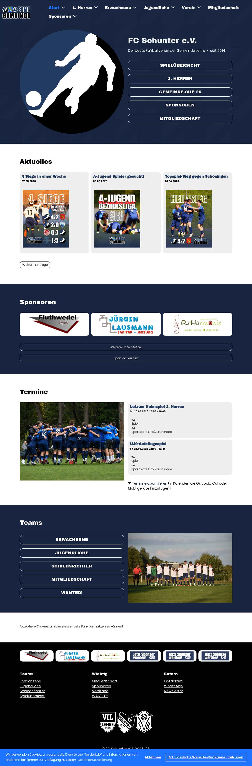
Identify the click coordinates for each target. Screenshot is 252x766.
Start (57, 7)
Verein (191, 7)
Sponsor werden (126, 358)
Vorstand (100, 690)
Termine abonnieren (149, 483)
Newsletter (173, 690)
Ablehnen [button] (153, 757)
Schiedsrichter (71, 566)
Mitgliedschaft (223, 8)
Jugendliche (159, 7)
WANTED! (71, 592)
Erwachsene (120, 7)
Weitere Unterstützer (126, 347)
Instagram (173, 681)
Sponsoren (63, 16)
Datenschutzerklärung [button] (95, 760)
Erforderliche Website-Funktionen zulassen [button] (206, 757)
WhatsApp (173, 686)
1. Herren (85, 7)
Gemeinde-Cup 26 (180, 92)
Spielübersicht (180, 65)
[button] (180, 420)
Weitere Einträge (35, 264)
